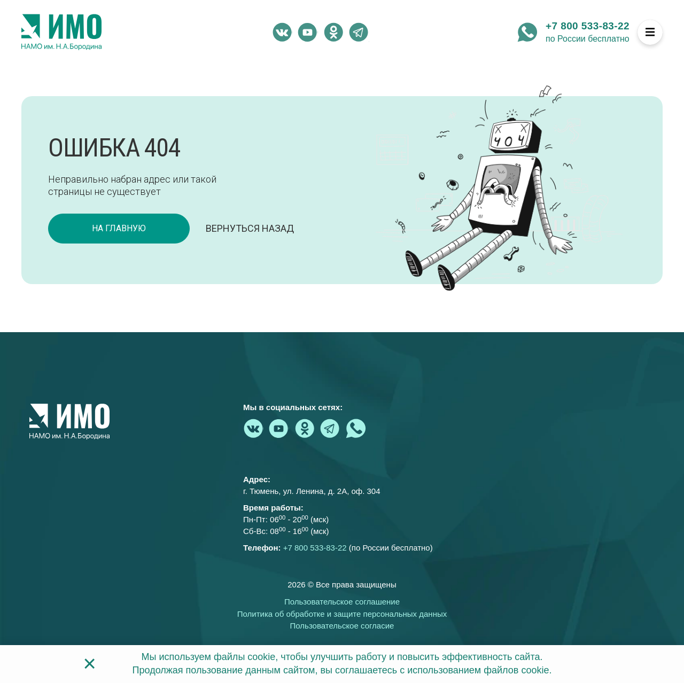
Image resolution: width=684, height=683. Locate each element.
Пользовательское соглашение (342, 601)
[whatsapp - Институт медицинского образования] (527, 32)
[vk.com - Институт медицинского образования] (282, 32)
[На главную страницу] (61, 32)
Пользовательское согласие (342, 625)
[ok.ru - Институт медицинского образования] (333, 32)
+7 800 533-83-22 (587, 26)
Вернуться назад (250, 228)
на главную (119, 228)
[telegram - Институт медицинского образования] (359, 32)
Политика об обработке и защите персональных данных (342, 613)
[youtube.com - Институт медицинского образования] (308, 32)
